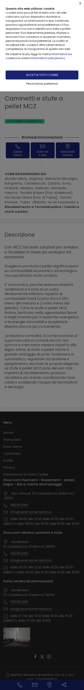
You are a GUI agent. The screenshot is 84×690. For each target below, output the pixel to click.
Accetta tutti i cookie (42, 75)
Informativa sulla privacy (47, 58)
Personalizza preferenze (42, 84)
